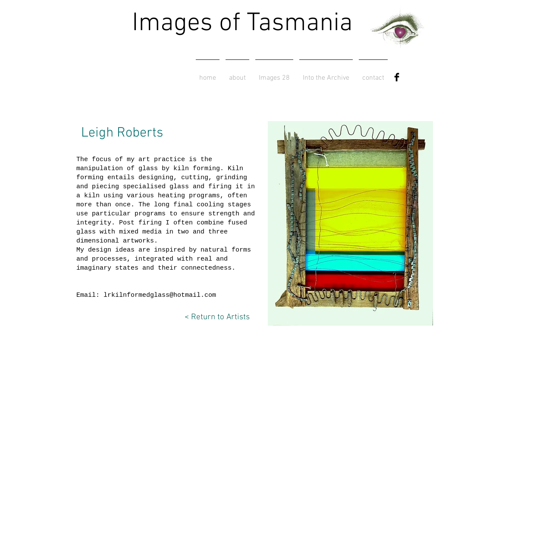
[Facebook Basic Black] (396, 77)
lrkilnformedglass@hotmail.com (160, 295)
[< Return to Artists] (212, 317)
